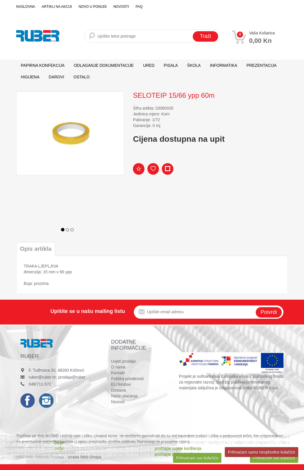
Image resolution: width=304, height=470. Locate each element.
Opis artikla (35, 249)
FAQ (139, 7)
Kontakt (118, 373)
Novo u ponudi (93, 7)
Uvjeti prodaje (123, 361)
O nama (118, 367)
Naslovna (25, 7)
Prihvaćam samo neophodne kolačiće (261, 452)
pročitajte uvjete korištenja (178, 448)
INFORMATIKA (223, 65)
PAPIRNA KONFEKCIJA (42, 65)
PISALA (171, 65)
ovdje (59, 442)
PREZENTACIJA (261, 65)
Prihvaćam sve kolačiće (197, 458)
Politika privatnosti (127, 378)
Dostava (118, 390)
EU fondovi (121, 384)
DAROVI (56, 77)
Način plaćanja (124, 396)
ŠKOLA (194, 65)
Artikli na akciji (57, 7)
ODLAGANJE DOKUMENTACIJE (104, 65)
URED (149, 65)
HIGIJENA (30, 77)
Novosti (121, 7)
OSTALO (81, 77)
